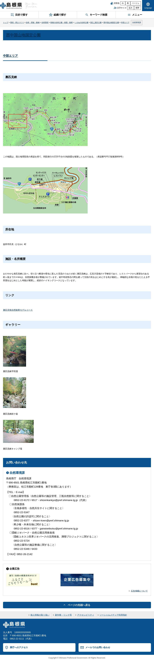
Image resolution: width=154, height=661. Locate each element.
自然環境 (45, 23)
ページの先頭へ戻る (79, 605)
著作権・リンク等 (63, 615)
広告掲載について (139, 591)
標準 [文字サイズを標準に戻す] (137, 8)
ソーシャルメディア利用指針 (113, 615)
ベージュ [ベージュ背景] (135, 3)
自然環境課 (136, 23)
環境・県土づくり (17, 23)
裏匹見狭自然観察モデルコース (18, 310)
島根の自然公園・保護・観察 (61, 23)
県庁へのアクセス (19, 647)
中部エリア (125, 23)
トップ (5, 23)
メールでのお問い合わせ (97, 647)
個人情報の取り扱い (39, 615)
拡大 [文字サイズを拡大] (130, 8)
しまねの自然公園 (81, 23)
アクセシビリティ (85, 615)
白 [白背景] (123, 3)
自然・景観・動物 (33, 23)
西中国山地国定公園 (111, 23)
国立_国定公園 (96, 23)
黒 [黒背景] (128, 3)
